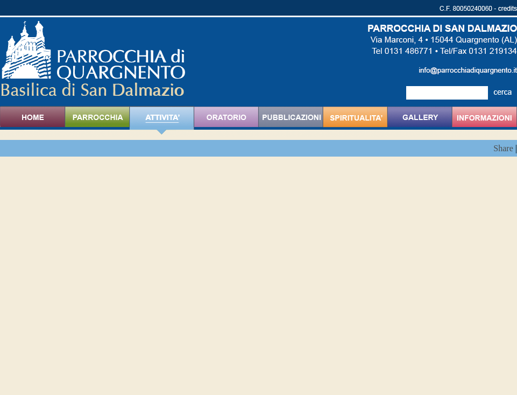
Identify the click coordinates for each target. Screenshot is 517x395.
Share (503, 148)
